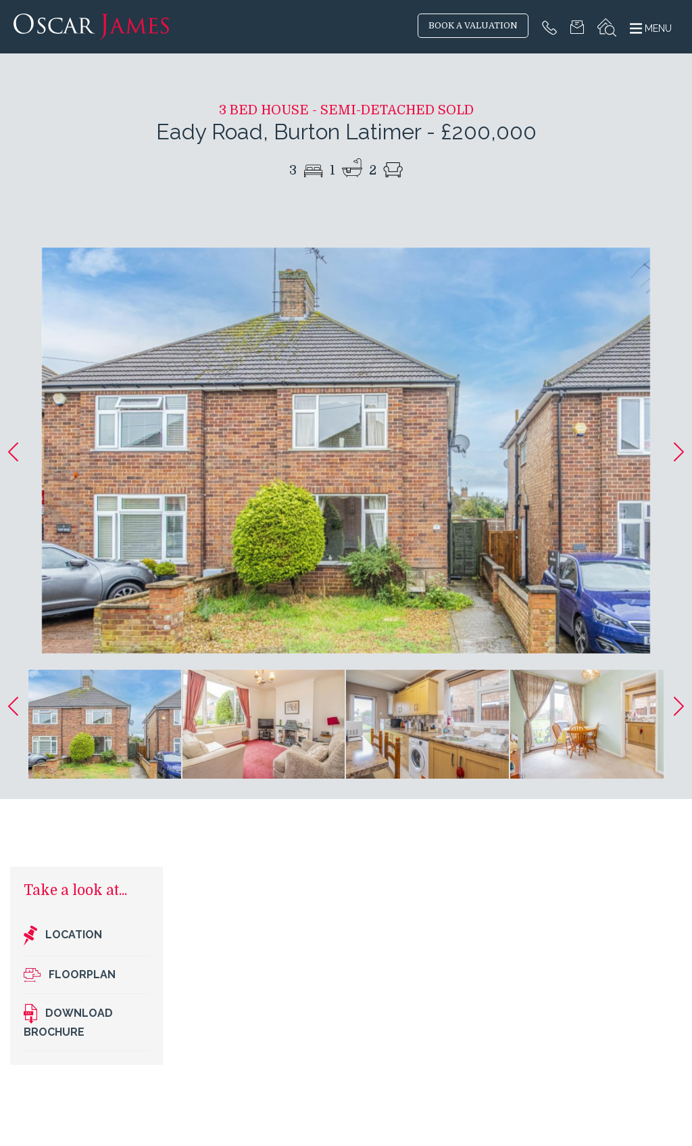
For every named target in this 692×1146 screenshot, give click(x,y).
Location (63, 935)
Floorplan (70, 975)
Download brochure (68, 1021)
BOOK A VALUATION (473, 25)
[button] (13, 451)
